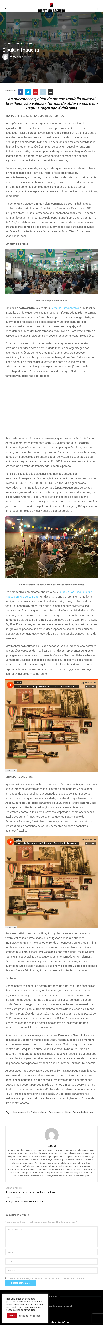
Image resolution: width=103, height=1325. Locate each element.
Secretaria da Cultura (83, 1112)
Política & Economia (24, 43)
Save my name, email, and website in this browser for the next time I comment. (47, 1278)
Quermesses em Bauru (60, 1112)
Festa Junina (19, 1112)
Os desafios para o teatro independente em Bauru (30, 1192)
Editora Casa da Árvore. (60, 1322)
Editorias (7, 43)
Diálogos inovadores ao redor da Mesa (25, 1201)
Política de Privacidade (29, 1315)
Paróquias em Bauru (37, 1112)
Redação (14, 56)
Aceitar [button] (12, 1316)
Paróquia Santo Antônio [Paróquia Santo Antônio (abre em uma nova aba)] (64, 308)
